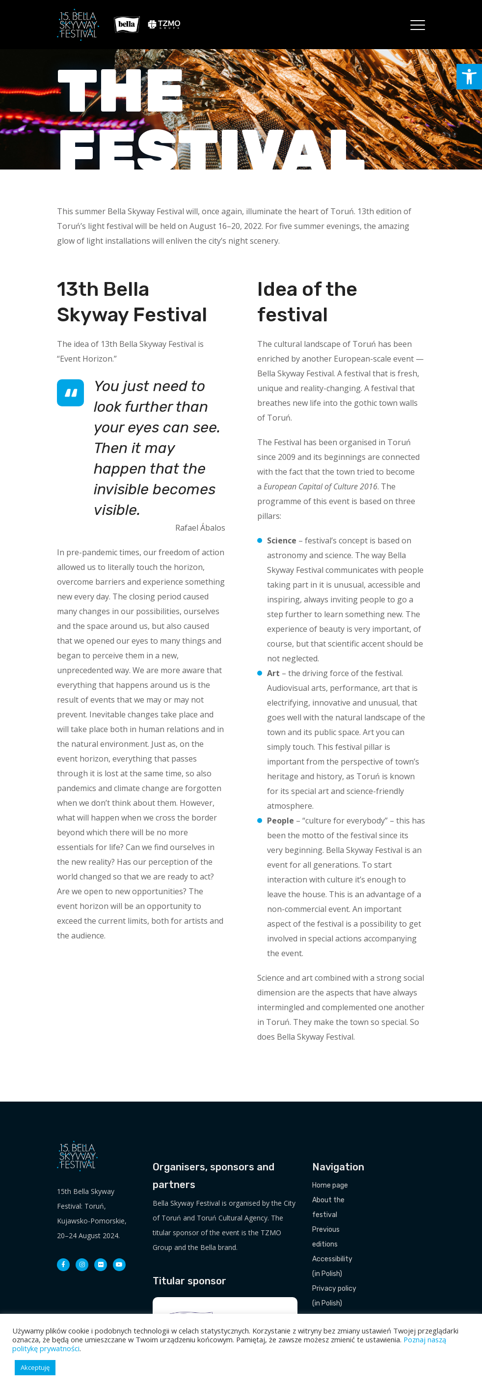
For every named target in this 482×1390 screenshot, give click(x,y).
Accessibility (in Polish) (332, 1266)
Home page (330, 1185)
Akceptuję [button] (35, 1367)
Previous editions (326, 1236)
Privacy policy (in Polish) (334, 1295)
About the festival (328, 1207)
